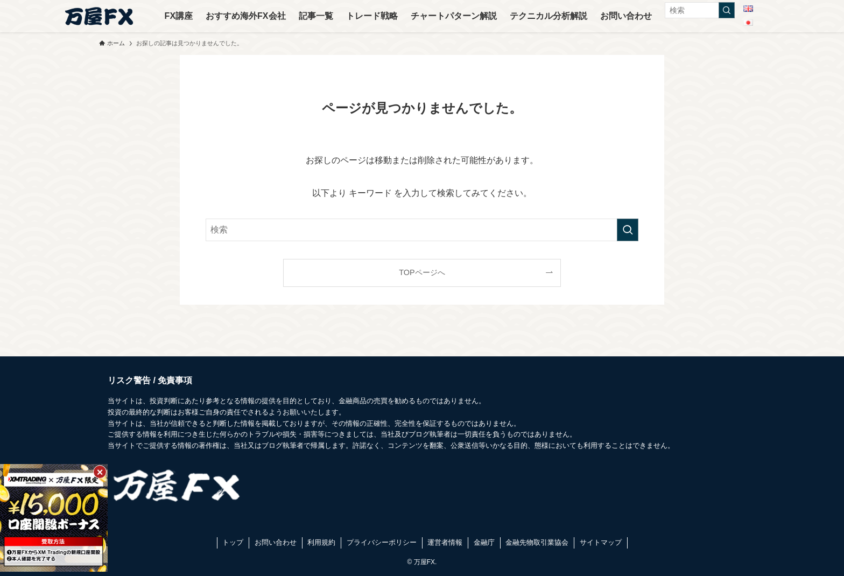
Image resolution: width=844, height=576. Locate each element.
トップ (232, 542)
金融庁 (484, 542)
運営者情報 (444, 542)
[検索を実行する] (727, 10)
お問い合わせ (276, 542)
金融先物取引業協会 (536, 542)
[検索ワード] (700, 10)
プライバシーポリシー (382, 542)
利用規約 (321, 542)
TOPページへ (422, 272)
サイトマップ (601, 542)
